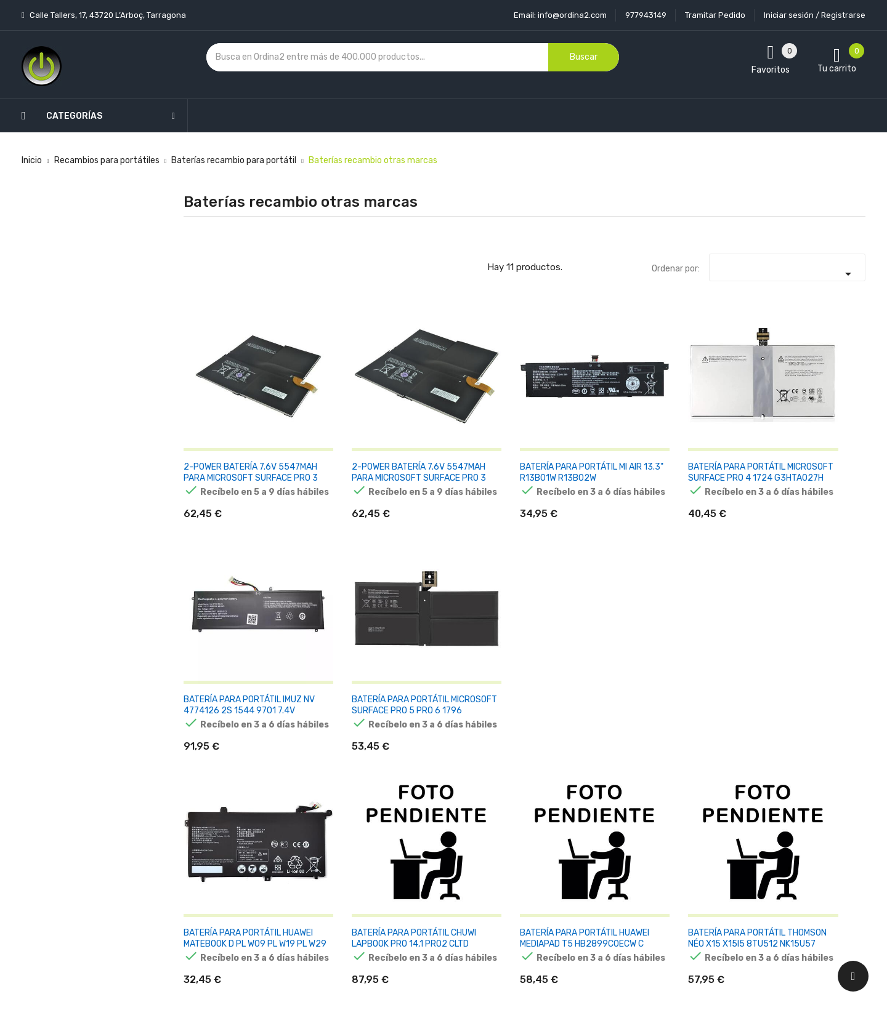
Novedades (302, 772)
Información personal (552, 772)
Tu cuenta (535, 747)
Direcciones (533, 880)
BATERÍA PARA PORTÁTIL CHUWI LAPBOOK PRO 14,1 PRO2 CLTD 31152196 (349, 626)
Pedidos (525, 837)
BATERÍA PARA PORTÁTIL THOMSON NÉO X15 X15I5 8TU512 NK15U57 (583, 620)
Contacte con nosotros (441, 858)
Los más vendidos (315, 793)
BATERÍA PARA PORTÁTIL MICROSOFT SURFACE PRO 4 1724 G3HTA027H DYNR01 (582, 432)
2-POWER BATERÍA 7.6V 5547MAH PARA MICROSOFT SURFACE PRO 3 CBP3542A (347, 432)
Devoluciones (421, 837)
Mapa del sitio (421, 880)
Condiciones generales (439, 815)
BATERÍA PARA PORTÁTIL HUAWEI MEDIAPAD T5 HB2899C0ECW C (465, 620)
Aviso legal (416, 793)
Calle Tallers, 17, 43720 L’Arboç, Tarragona (107, 15)
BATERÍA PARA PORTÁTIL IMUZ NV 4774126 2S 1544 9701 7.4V (699, 426)
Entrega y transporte (437, 772)
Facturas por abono (549, 858)
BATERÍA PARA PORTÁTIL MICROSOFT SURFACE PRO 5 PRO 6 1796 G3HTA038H (815, 432)
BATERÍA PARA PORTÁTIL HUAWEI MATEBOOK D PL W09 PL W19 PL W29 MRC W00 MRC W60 (232, 626)
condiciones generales (766, 816)
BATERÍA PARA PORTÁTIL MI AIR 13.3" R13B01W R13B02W (465, 426)
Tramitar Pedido (715, 15)
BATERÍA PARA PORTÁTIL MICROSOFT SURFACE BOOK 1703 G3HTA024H (699, 620)
